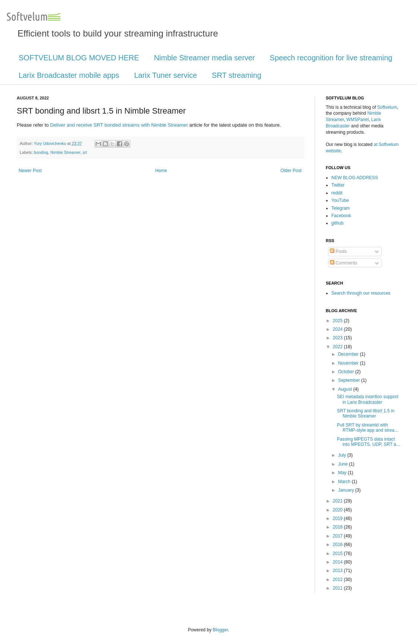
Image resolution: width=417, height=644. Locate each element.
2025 (338, 320)
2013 (338, 570)
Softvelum (387, 107)
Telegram (340, 208)
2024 (338, 329)
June (343, 464)
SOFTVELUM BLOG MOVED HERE (79, 58)
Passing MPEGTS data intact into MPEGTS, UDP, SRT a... (368, 442)
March (345, 481)
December (349, 354)
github (337, 223)
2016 (338, 544)
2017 (338, 536)
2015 (338, 553)
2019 (338, 518)
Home (161, 170)
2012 (338, 579)
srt (85, 152)
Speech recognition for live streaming (331, 58)
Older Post (291, 170)
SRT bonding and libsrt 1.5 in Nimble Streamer (365, 413)
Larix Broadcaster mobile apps (69, 75)
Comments (343, 263)
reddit (337, 193)
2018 (338, 527)
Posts (338, 251)
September (349, 380)
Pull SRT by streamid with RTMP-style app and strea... (367, 427)
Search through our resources (361, 293)
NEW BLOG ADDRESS (354, 177)
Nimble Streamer (65, 152)
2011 (338, 588)
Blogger (220, 629)
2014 (338, 562)
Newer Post (30, 170)
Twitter (337, 185)
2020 (338, 510)
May (343, 472)
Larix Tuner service (165, 75)
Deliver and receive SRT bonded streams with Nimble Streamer (119, 125)
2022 (338, 346)
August (345, 389)
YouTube (340, 200)
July (342, 455)
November (349, 363)
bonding (41, 152)
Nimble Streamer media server (204, 58)
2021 (338, 501)
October (346, 371)
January (346, 490)
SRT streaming (236, 75)
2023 (338, 337)
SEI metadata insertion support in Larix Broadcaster (367, 399)
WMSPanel (357, 119)
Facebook (341, 215)
